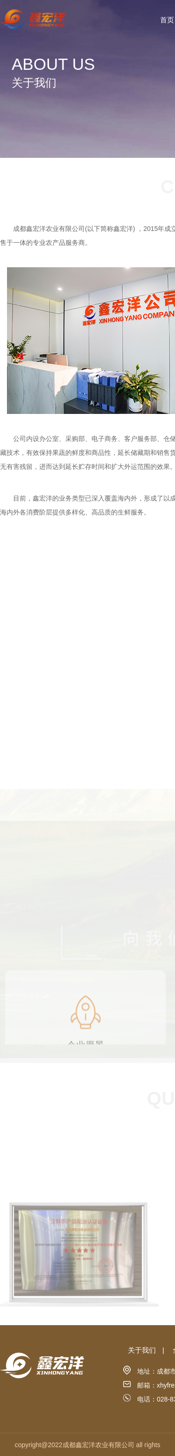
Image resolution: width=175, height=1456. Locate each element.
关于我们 (142, 1350)
